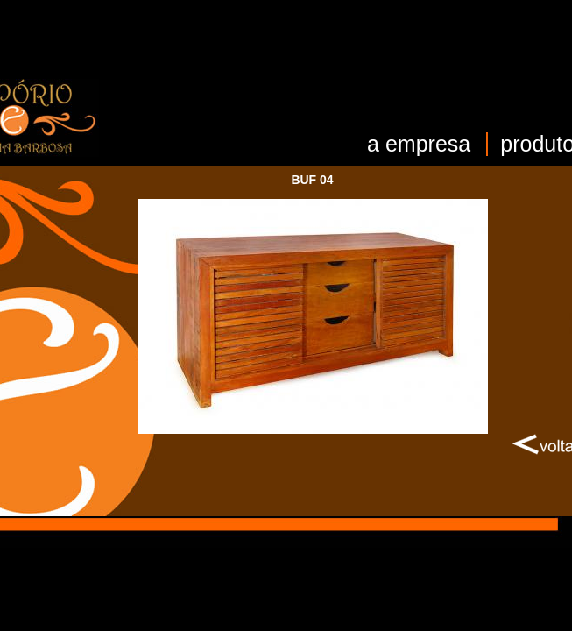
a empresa (418, 143)
